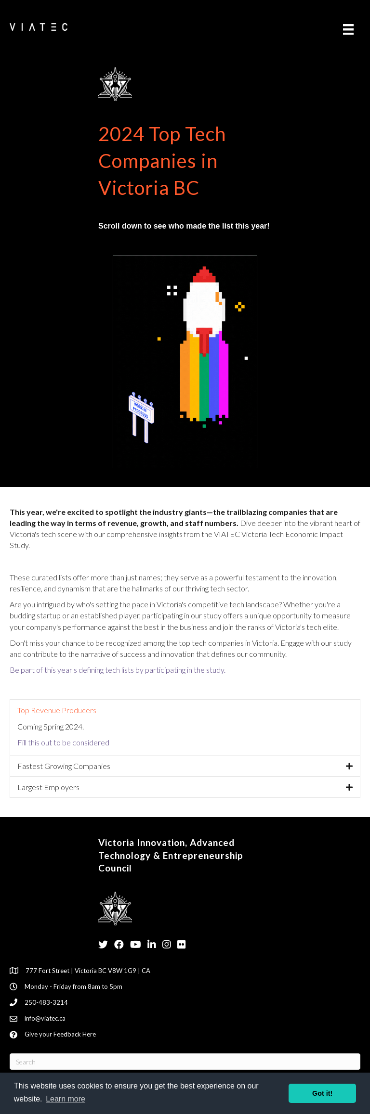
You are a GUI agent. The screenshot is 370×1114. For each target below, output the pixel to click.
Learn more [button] (65, 1099)
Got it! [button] (322, 1093)
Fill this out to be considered (63, 742)
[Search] (185, 1061)
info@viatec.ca (45, 1018)
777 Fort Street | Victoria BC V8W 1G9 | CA (88, 970)
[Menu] (348, 29)
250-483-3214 (46, 1002)
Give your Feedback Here (60, 1034)
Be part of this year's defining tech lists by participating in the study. (117, 669)
